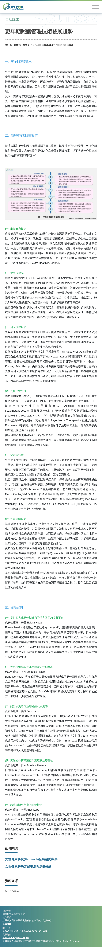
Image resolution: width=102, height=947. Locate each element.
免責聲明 (7, 924)
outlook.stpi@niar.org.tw (16, 937)
